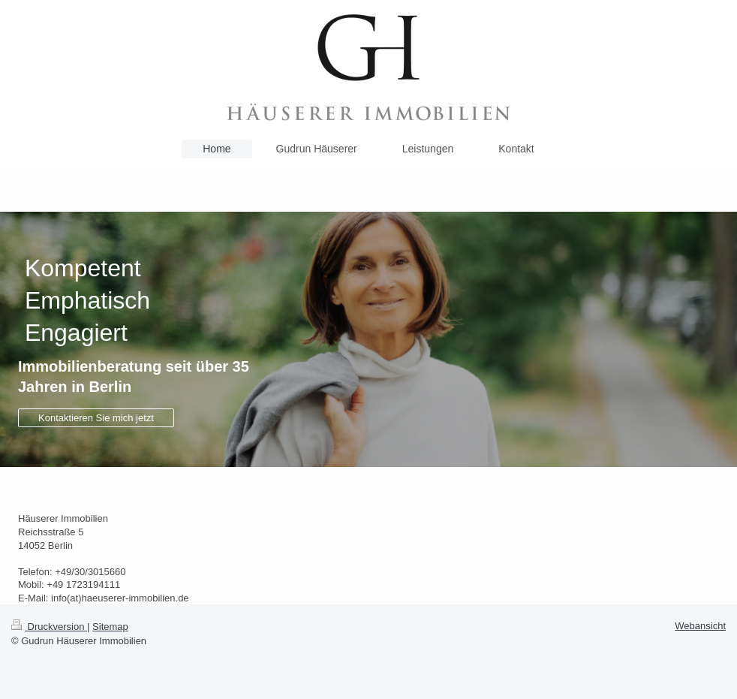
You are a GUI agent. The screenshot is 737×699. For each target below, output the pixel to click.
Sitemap (110, 626)
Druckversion (49, 626)
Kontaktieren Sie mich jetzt (96, 417)
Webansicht (700, 625)
